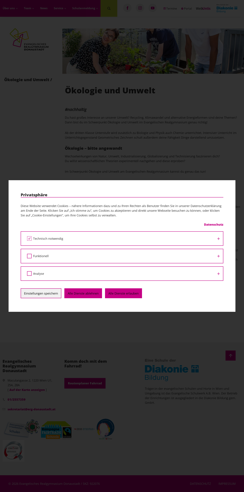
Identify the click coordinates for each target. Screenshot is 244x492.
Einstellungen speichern (41, 293)
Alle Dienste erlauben (123, 293)
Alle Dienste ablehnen (83, 293)
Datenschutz (213, 224)
